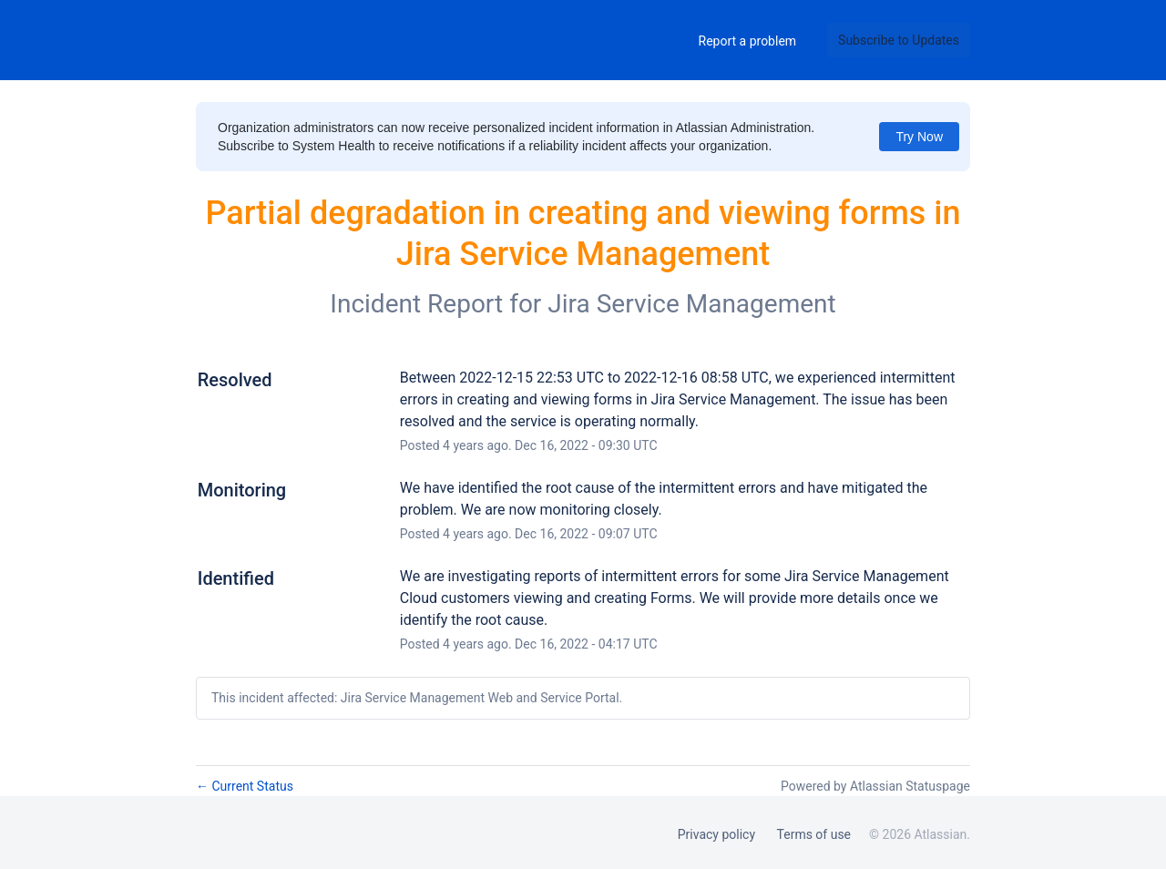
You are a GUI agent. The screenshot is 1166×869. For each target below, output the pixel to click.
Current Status (244, 786)
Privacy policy (716, 834)
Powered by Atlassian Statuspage (875, 786)
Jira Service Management (691, 304)
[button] (898, 40)
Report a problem (748, 41)
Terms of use (814, 834)
